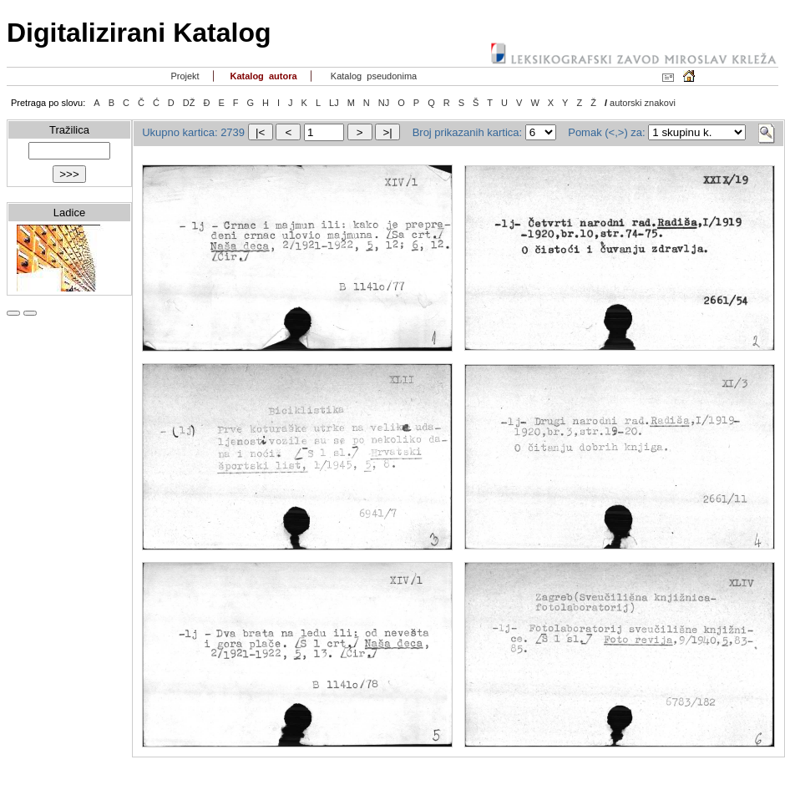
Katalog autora (262, 76)
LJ (334, 103)
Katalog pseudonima (373, 76)
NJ (383, 103)
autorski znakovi (643, 103)
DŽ (189, 103)
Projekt (183, 76)
